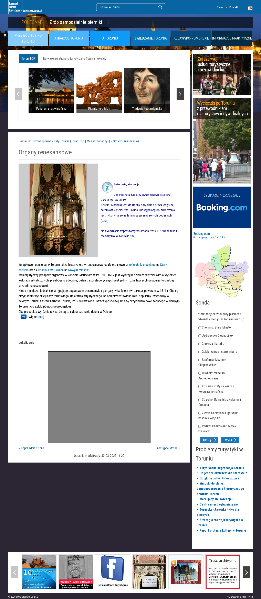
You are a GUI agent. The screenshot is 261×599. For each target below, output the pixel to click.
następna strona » (168, 448)
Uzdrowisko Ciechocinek (217, 335)
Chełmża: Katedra (213, 344)
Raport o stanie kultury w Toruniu (223, 530)
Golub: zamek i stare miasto (219, 352)
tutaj (104, 221)
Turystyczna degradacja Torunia (222, 468)
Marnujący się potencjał (216, 499)
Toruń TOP (28, 58)
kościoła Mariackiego (142, 265)
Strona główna (42, 141)
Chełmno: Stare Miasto (216, 327)
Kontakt (233, 7)
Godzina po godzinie (203, 237)
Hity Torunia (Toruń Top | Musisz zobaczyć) (82, 141)
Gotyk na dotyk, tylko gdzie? (219, 478)
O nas (220, 7)
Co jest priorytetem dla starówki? (223, 473)
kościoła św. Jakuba (51, 270)
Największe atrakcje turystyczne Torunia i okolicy (74, 58)
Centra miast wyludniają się (219, 504)
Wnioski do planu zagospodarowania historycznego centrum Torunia (220, 488)
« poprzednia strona (31, 448)
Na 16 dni (220, 237)
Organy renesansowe (126, 141)
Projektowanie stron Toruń (240, 596)
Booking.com (201, 234)
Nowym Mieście (78, 270)
